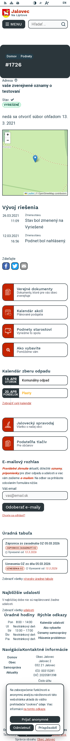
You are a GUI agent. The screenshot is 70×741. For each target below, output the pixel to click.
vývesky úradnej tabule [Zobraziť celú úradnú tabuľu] (38, 565)
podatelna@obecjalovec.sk (44, 677)
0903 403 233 (45, 673)
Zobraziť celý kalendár (16, 390)
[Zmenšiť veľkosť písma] (41, 3)
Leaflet (29, 180)
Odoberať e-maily (23, 493)
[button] (35, 145)
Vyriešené (11, 91)
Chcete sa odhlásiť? (13, 502)
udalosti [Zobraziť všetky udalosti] (29, 597)
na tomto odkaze (34, 709)
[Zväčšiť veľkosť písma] (47, 3)
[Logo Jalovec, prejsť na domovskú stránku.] (35, 13)
